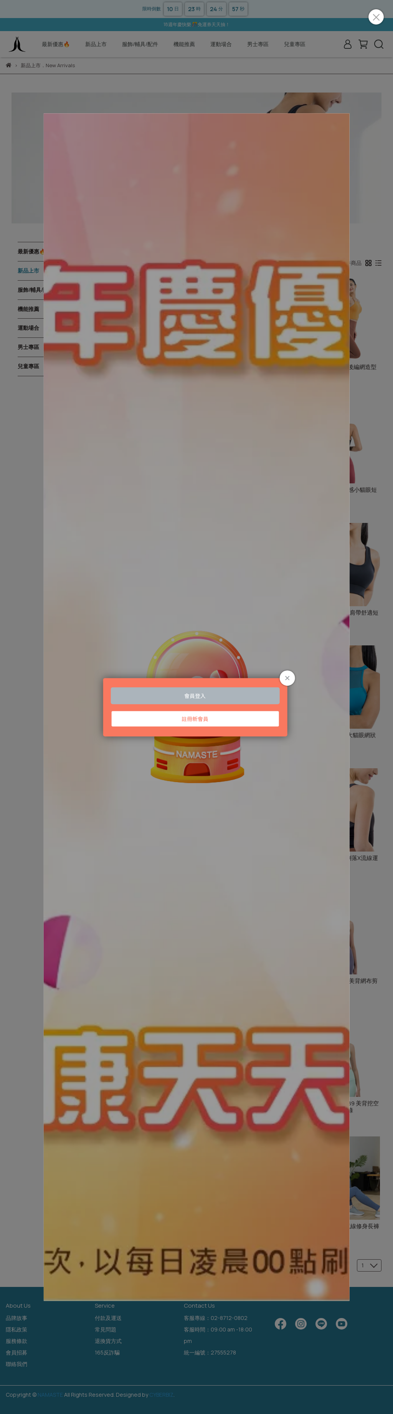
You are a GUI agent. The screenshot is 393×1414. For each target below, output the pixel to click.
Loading (197, 707)
